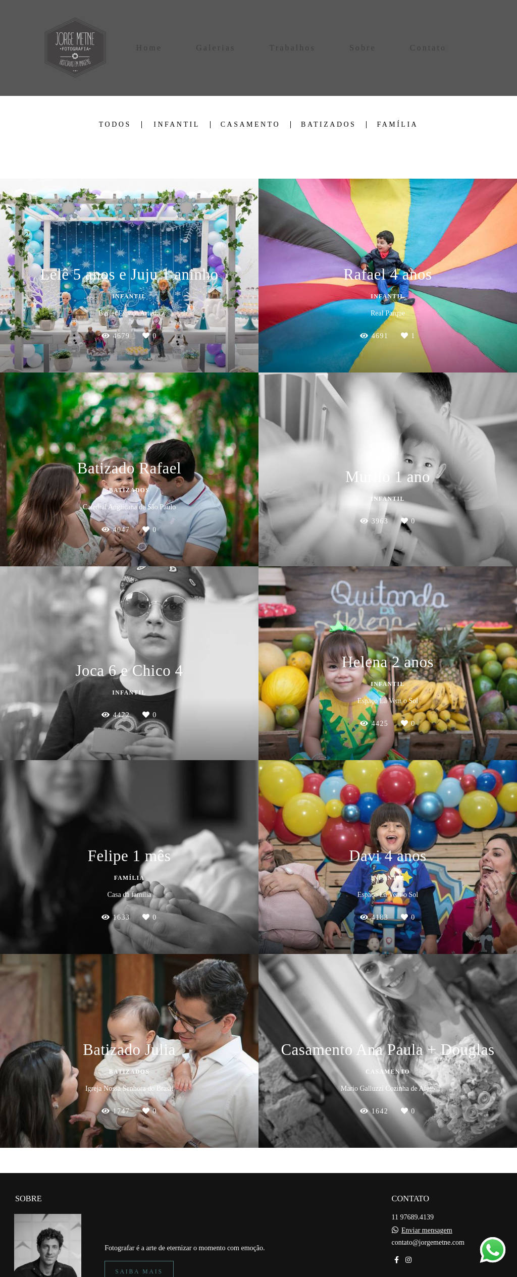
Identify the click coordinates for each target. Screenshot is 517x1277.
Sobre (362, 47)
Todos (115, 124)
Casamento (250, 124)
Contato (428, 47)
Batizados (328, 124)
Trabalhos (292, 47)
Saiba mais (139, 1263)
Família (397, 124)
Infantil (176, 124)
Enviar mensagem (426, 1222)
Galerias (215, 47)
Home (149, 47)
